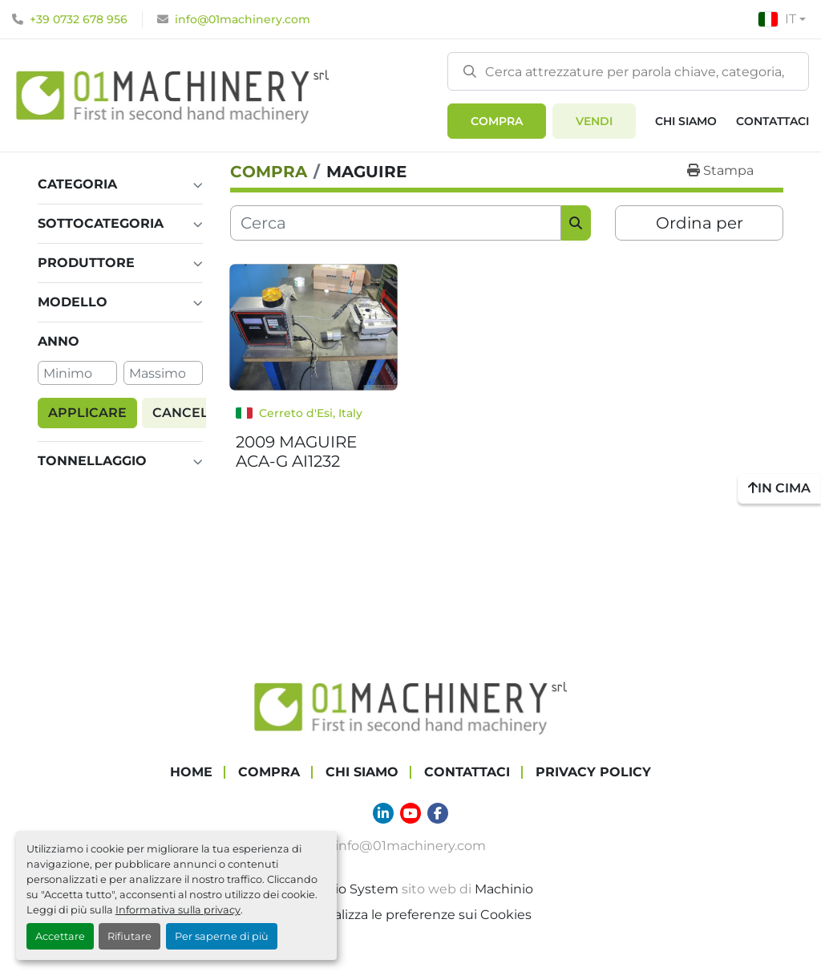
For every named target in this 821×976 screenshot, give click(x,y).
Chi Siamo (686, 121)
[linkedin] (383, 813)
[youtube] (410, 813)
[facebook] (437, 813)
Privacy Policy (593, 772)
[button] (496, 121)
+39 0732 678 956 (78, 19)
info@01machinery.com (242, 19)
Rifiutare (129, 936)
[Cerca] (395, 223)
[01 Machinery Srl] (410, 706)
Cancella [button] (189, 412)
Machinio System (343, 889)
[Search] (628, 71)
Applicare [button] (87, 412)
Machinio (504, 889)
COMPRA (497, 121)
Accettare (60, 936)
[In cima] (779, 488)
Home (191, 772)
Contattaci (772, 121)
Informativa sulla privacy (178, 910)
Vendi (594, 121)
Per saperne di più (222, 936)
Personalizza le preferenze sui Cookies (410, 914)
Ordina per (699, 223)
